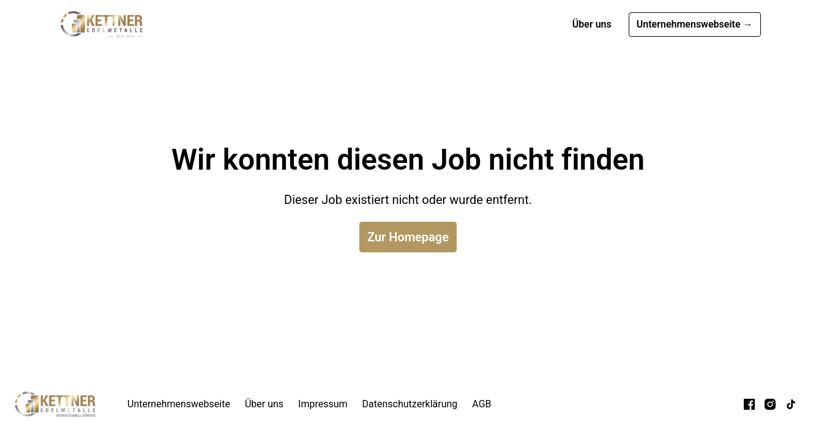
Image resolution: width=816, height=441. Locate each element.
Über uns (592, 24)
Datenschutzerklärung (410, 404)
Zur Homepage (408, 237)
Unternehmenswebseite (178, 404)
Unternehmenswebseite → (695, 24)
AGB (481, 404)
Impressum (323, 404)
